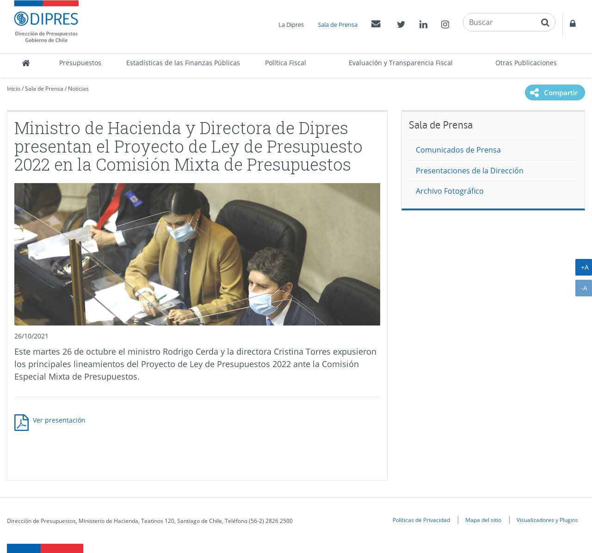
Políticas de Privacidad (421, 519)
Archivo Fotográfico (450, 191)
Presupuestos (80, 62)
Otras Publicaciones (526, 62)
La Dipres (291, 24)
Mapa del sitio (483, 519)
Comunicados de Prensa (458, 150)
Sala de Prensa (338, 24)
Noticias (78, 88)
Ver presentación (59, 420)
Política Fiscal (285, 62)
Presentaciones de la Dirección (470, 171)
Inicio (13, 88)
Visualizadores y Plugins (547, 519)
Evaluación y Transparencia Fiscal (401, 62)
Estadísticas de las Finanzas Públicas (183, 62)
